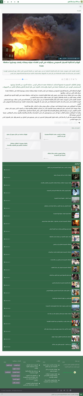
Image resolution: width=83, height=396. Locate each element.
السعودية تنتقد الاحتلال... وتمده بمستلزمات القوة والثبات (32, 366)
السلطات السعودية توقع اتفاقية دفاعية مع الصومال (59, 252)
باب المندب (16, 365)
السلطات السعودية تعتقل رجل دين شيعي (62, 244)
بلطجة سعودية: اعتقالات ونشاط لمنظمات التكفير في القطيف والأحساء (56, 182)
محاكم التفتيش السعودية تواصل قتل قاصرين (61, 282)
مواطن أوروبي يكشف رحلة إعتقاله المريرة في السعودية (59, 190)
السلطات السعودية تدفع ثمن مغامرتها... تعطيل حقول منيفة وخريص (56, 221)
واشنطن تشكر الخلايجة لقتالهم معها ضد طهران (61, 336)
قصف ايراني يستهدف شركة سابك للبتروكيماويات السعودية (58, 305)
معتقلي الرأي (16, 382)
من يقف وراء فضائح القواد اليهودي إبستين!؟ (31, 371)
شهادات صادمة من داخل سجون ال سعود (62, 175)
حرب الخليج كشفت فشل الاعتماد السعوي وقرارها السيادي (58, 290)
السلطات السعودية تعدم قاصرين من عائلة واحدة (60, 259)
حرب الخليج (9, 365)
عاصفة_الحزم (58, 122)
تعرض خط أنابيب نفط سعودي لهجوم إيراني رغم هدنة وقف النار (57, 329)
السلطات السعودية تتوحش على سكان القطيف (61, 267)
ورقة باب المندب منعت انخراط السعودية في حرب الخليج (64, 394)
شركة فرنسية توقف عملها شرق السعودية (62, 213)
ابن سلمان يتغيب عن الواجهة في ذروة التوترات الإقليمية (59, 321)
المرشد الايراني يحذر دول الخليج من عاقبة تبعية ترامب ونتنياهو (57, 205)
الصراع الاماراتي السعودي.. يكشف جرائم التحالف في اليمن (30, 384)
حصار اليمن (7, 372)
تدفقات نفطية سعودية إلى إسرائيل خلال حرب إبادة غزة (59, 313)
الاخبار (70, 138)
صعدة (75, 122)
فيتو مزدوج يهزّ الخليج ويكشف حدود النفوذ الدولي (60, 228)
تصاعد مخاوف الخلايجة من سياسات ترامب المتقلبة (60, 236)
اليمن (71, 122)
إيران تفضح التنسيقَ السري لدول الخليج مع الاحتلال (60, 275)
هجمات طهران (16, 368)
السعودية (65, 122)
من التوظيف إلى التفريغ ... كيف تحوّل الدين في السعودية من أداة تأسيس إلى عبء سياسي (30, 378)
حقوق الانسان (16, 379)
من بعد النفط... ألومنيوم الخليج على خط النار (61, 344)
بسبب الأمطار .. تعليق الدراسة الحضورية (62, 198)
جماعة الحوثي (16, 372)
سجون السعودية (15, 375)
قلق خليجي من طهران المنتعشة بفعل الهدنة (61, 298)
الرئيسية (79, 10)
